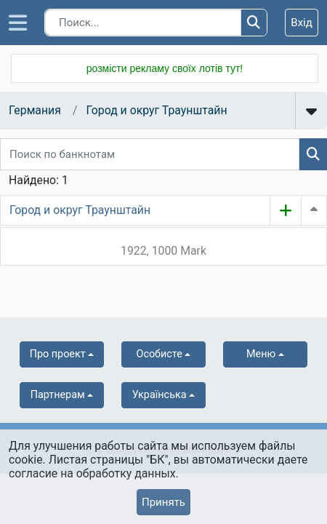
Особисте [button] (159, 354)
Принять (163, 502)
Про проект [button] (58, 354)
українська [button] (159, 395)
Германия (35, 110)
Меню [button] (260, 354)
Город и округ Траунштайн (156, 110)
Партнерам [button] (58, 395)
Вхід (301, 22)
